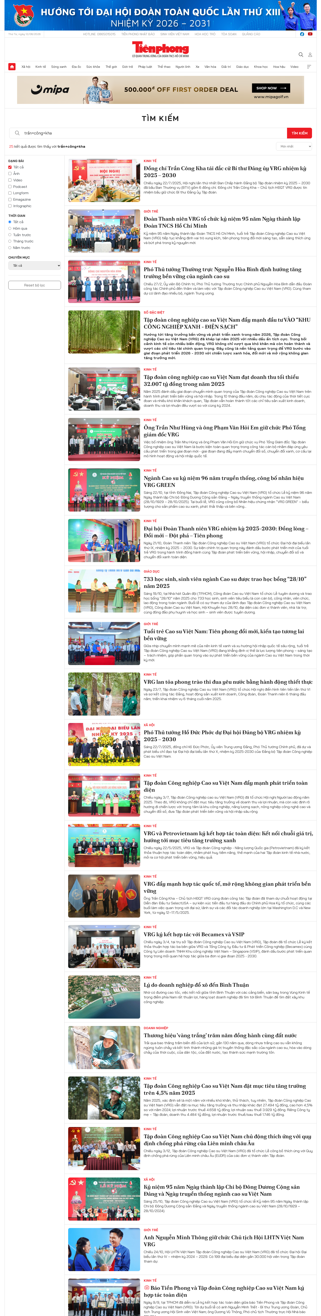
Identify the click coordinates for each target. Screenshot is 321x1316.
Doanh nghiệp (156, 1028)
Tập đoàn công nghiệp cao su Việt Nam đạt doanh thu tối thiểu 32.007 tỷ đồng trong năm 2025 (221, 380)
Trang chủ (12, 66)
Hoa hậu (279, 67)
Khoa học (261, 67)
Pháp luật (145, 67)
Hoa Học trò (205, 34)
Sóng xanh (59, 67)
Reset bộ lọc (34, 285)
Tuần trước (22, 235)
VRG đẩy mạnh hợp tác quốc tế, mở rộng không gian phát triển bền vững (227, 887)
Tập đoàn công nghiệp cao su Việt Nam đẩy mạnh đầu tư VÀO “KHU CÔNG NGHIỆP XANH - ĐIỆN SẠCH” (227, 323)
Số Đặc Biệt (154, 312)
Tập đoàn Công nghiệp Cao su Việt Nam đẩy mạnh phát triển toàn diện (226, 786)
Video (294, 67)
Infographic (22, 206)
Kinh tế (41, 67)
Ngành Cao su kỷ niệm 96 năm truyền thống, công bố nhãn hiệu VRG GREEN (224, 481)
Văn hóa (210, 67)
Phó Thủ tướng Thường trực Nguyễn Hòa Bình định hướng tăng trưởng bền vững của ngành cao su (222, 273)
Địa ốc (76, 67)
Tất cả (18, 167)
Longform (21, 193)
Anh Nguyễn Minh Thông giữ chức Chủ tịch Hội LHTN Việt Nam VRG (224, 1241)
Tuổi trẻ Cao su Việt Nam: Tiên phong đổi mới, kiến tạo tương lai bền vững (224, 635)
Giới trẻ (127, 67)
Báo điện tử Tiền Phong (160, 49)
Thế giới (111, 67)
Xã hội (26, 67)
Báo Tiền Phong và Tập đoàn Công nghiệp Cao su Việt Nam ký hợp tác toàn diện (224, 1291)
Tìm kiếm (161, 118)
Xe (197, 67)
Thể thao (164, 67)
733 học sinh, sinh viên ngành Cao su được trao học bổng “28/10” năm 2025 (225, 582)
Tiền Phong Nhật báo (138, 34)
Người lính (183, 67)
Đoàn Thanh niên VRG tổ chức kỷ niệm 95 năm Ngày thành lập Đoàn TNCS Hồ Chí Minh (222, 222)
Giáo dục (242, 67)
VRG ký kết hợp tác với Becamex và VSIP (194, 934)
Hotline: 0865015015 (99, 34)
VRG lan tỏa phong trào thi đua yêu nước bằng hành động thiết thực (228, 681)
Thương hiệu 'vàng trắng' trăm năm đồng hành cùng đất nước (220, 1035)
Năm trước (21, 247)
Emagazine (22, 199)
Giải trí (226, 67)
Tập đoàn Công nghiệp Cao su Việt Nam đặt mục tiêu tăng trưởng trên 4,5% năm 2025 (225, 1089)
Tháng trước (23, 241)
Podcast (20, 186)
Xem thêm (309, 66)
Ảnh (16, 173)
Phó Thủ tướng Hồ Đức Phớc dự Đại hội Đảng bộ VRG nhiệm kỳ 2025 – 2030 (222, 736)
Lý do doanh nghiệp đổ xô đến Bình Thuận (196, 984)
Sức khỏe (93, 67)
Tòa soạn (228, 34)
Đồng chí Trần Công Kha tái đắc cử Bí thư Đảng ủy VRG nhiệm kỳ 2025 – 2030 (225, 172)
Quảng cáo (251, 34)
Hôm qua (20, 228)
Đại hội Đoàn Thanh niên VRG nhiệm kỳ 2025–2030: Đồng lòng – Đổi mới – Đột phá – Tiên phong (226, 532)
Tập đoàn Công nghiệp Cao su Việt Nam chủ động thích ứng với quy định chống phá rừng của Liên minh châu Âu (227, 1140)
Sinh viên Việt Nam (174, 34)
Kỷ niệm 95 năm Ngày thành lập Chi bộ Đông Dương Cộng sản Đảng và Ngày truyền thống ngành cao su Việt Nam (222, 1190)
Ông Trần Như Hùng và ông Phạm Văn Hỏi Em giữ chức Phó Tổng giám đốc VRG (225, 431)
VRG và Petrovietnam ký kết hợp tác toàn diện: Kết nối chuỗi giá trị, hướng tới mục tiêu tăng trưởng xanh (228, 837)
